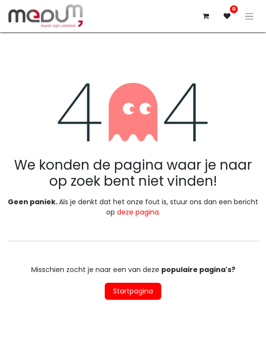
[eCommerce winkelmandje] (205, 16)
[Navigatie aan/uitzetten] (249, 16)
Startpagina (133, 291)
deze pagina (138, 212)
